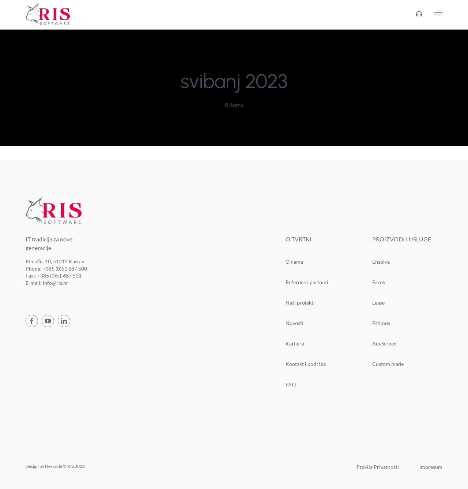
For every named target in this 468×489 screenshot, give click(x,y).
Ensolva (381, 262)
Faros (378, 282)
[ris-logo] (48, 6)
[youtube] (48, 321)
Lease (378, 302)
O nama (294, 262)
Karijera (295, 343)
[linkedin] (64, 321)
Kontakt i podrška (306, 364)
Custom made (388, 364)
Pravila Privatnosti (377, 467)
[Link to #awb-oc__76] (438, 13)
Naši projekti (300, 302)
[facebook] (32, 321)
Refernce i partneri (307, 282)
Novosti (294, 323)
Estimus (381, 323)
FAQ (291, 384)
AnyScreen (384, 343)
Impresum (430, 467)
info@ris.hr (55, 283)
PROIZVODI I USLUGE (401, 239)
